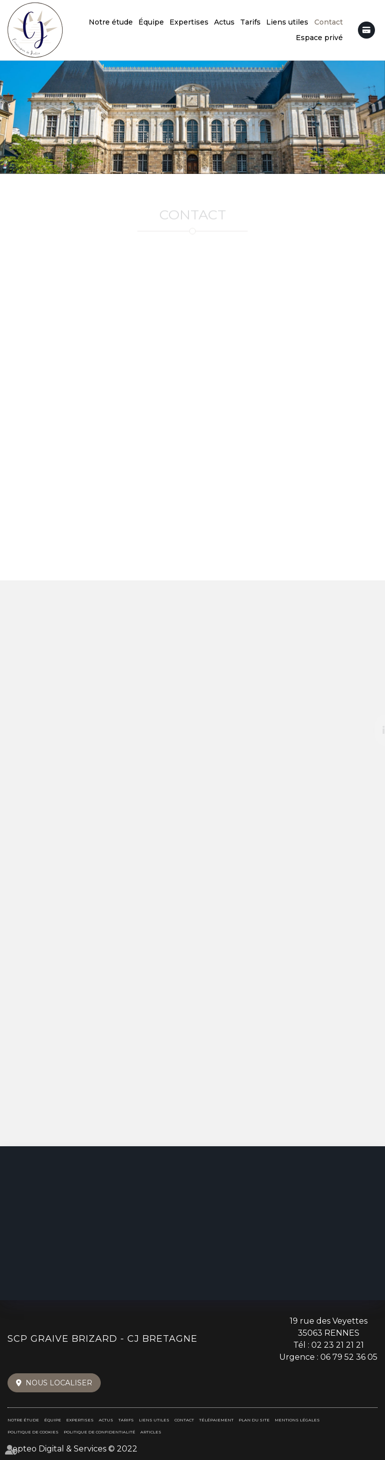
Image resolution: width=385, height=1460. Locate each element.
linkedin (365, 730)
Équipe (151, 22)
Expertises (189, 22)
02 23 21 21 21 (337, 1345)
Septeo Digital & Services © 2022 (72, 1448)
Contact (328, 22)
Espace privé (319, 37)
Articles (150, 1431)
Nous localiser (59, 1382)
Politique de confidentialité (99, 1431)
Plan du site (254, 1419)
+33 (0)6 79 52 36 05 (192, 387)
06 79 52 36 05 (348, 1357)
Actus (224, 22)
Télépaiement (366, 30)
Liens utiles (287, 22)
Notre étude (111, 22)
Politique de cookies (33, 1431)
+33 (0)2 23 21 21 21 (192, 314)
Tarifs (250, 22)
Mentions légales (297, 1419)
